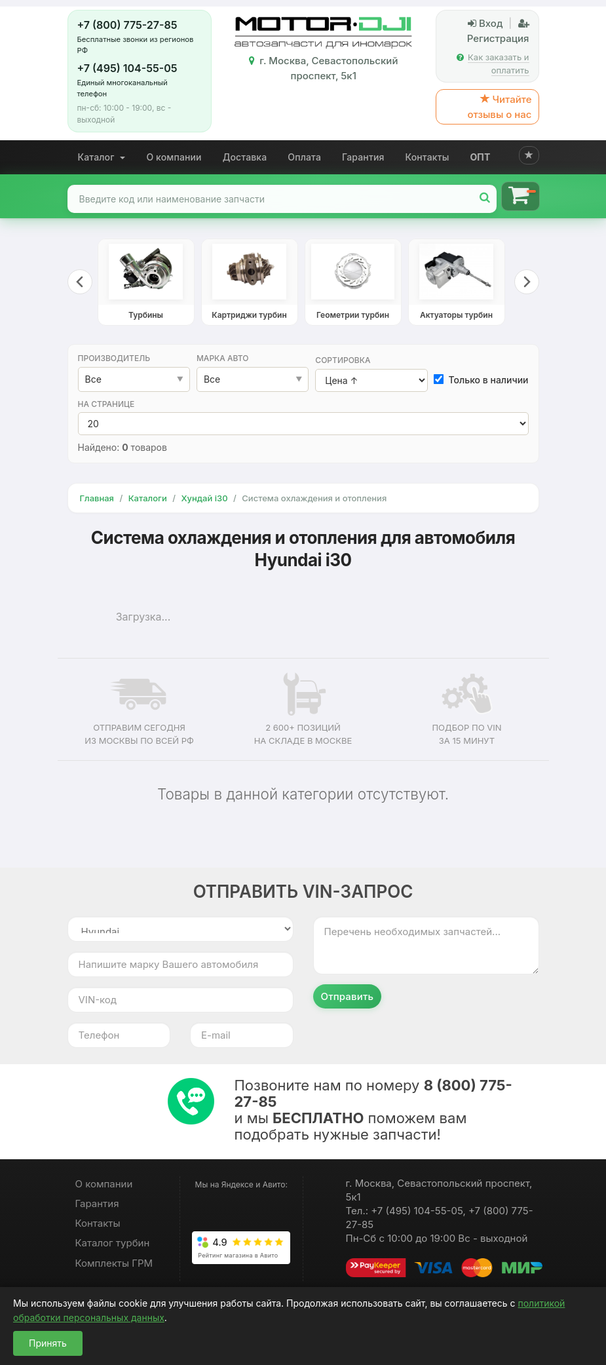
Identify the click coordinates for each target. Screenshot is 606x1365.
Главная (97, 498)
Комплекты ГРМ (114, 1263)
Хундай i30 (204, 498)
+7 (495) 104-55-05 (127, 68)
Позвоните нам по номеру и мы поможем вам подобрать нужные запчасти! (373, 1110)
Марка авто (223, 358)
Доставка (245, 157)
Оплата (304, 157)
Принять (48, 1343)
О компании (173, 157)
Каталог (102, 157)
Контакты (427, 157)
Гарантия (363, 157)
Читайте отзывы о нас (499, 107)
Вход (485, 23)
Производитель (114, 358)
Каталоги (147, 498)
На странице (106, 404)
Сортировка (342, 360)
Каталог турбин (112, 1243)
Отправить (347, 996)
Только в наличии (481, 379)
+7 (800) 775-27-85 (127, 24)
